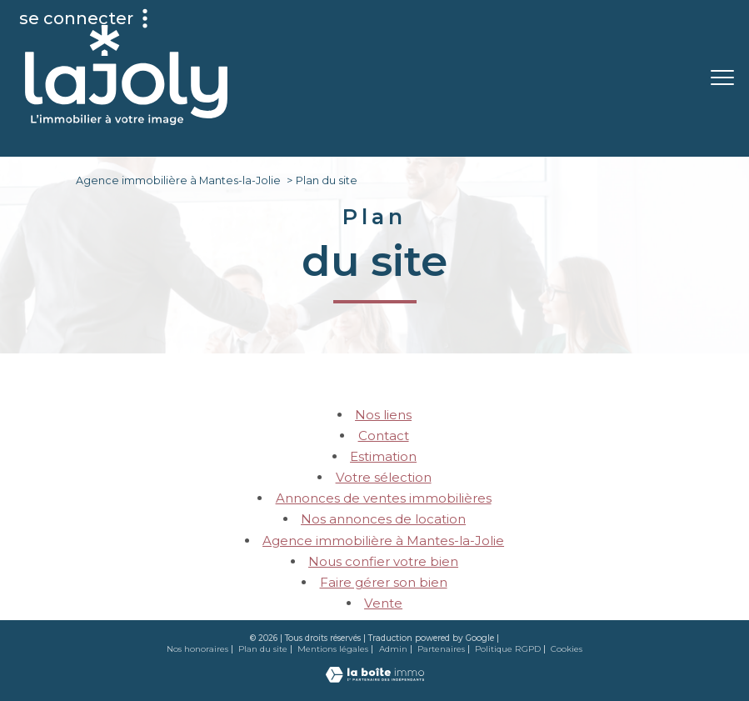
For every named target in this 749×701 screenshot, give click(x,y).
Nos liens (383, 415)
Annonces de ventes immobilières (384, 498)
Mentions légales (332, 648)
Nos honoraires (197, 648)
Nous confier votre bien (383, 561)
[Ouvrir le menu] (722, 78)
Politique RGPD (508, 648)
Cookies (566, 649)
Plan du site (262, 648)
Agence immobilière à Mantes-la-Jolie (178, 180)
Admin (393, 648)
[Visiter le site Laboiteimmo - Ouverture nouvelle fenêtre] (375, 678)
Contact (383, 435)
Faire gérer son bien (383, 582)
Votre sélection (384, 477)
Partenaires (441, 648)
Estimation (383, 456)
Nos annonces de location (383, 519)
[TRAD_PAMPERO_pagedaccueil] (126, 120)
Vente (383, 603)
